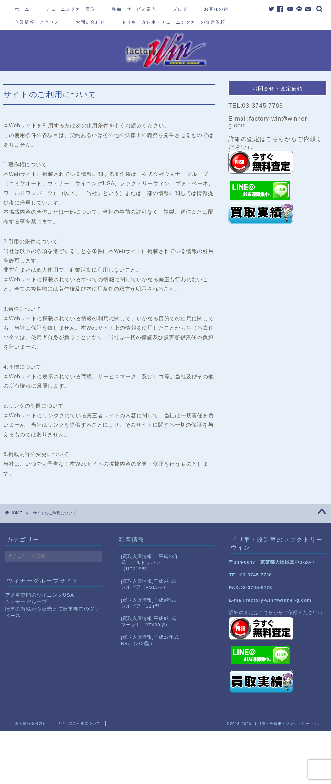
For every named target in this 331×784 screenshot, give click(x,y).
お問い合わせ (90, 22)
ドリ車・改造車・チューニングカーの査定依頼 (173, 22)
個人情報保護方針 (31, 723)
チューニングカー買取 (70, 9)
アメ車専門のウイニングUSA (39, 595)
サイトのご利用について (78, 723)
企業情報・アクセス (37, 22)
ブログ (180, 9)
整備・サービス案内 (134, 9)
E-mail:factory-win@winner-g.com (270, 600)
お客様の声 (216, 9)
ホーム (22, 9)
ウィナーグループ (26, 602)
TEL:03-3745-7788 (255, 105)
